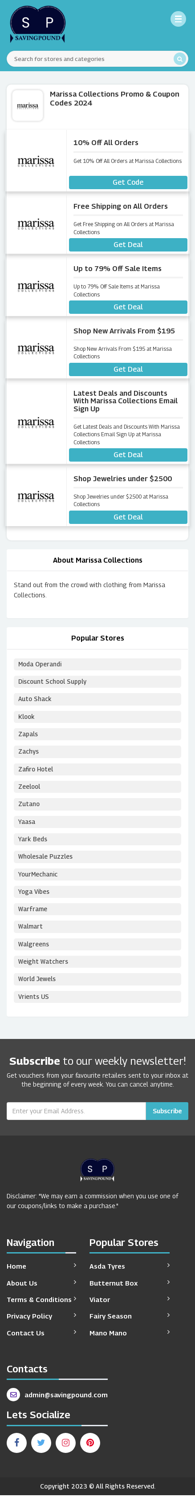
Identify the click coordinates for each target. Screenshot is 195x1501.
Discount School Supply (53, 682)
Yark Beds (32, 842)
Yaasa (26, 824)
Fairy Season (129, 1322)
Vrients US (33, 1002)
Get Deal (128, 244)
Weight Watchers (43, 967)
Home (41, 1272)
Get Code (128, 182)
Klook (27, 718)
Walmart (30, 931)
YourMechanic (38, 878)
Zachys (28, 753)
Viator (129, 1305)
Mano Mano (129, 1338)
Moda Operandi (40, 664)
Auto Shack (35, 700)
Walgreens (33, 949)
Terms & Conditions (41, 1305)
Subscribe (167, 1117)
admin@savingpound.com (57, 1401)
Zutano (29, 807)
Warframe (33, 913)
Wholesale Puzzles (45, 860)
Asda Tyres (129, 1272)
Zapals (28, 735)
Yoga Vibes (34, 896)
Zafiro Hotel (36, 771)
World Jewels (37, 985)
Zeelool (29, 789)
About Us (41, 1288)
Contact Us (41, 1338)
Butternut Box (129, 1288)
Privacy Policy (41, 1322)
